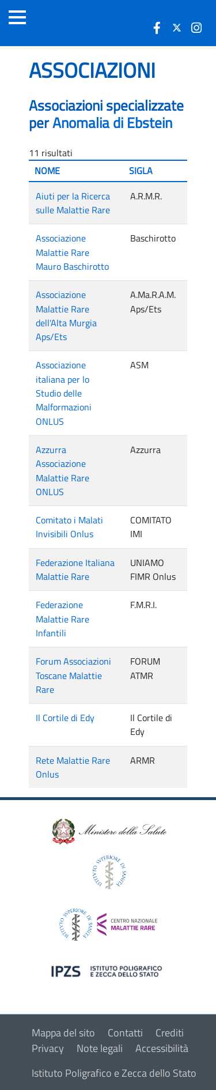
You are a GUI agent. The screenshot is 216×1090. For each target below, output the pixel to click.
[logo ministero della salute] (108, 831)
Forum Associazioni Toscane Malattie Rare (73, 675)
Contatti (125, 1032)
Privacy (48, 1048)
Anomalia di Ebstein (112, 123)
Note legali (100, 1048)
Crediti (170, 1032)
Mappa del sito (63, 1032)
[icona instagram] (196, 27)
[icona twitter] (176, 27)
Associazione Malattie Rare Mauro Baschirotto (72, 252)
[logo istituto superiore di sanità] (108, 871)
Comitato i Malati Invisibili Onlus (69, 527)
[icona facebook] (157, 27)
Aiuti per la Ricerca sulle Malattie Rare (73, 203)
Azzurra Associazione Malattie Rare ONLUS (62, 471)
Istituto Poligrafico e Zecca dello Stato (114, 1073)
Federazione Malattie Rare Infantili (62, 619)
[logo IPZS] (108, 970)
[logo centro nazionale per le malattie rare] (108, 921)
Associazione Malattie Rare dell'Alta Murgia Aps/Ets (66, 316)
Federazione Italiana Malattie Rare (75, 569)
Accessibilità (161, 1048)
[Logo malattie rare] (72, 23)
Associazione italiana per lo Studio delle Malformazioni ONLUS (64, 393)
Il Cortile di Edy (65, 718)
